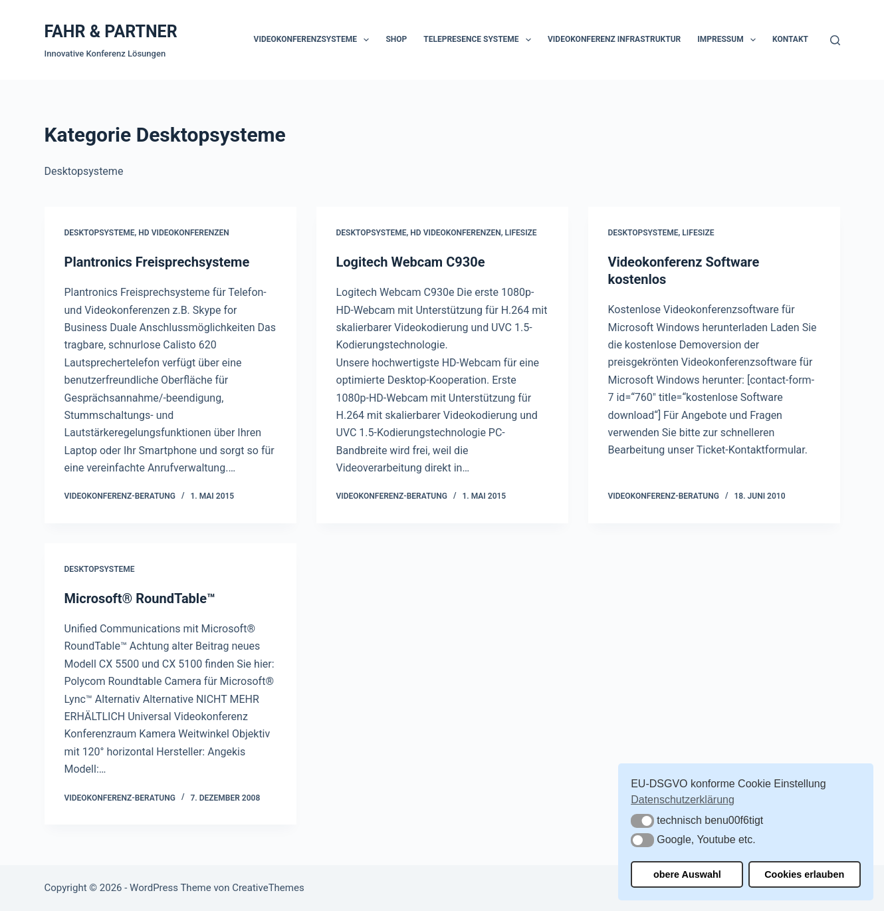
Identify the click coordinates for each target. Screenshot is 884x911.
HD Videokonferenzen (183, 232)
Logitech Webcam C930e (410, 262)
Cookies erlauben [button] (804, 874)
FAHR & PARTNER (111, 31)
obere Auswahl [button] (687, 874)
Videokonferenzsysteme (314, 40)
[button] (642, 821)
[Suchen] (835, 40)
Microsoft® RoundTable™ (139, 598)
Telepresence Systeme (479, 40)
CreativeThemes (268, 888)
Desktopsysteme (99, 232)
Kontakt (790, 39)
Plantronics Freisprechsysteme (157, 262)
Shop (396, 39)
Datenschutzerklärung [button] (682, 799)
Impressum (729, 40)
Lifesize (521, 232)
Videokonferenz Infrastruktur (614, 39)
